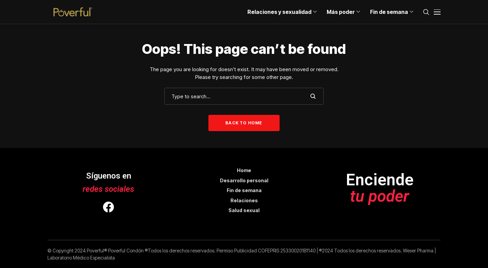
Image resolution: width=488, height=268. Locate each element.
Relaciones (244, 200)
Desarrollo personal (244, 180)
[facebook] (108, 208)
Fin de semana (244, 190)
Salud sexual (244, 210)
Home (244, 170)
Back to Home (243, 122)
